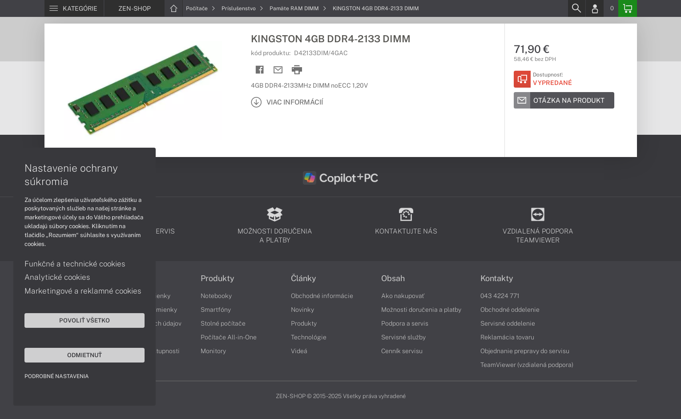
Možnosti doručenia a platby (421, 309)
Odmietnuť (84, 355)
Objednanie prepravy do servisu (524, 351)
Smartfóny (216, 309)
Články (303, 278)
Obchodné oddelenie (510, 309)
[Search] (576, 8)
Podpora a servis (404, 323)
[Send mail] (278, 70)
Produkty (217, 278)
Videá (299, 351)
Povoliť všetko (84, 320)
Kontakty (496, 278)
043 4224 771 (500, 295)
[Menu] (74, 8)
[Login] (595, 8)
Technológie (308, 337)
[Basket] (627, 8)
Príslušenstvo (242, 8)
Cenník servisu (402, 351)
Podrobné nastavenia (56, 376)
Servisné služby (403, 337)
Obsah (393, 278)
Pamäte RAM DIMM (298, 8)
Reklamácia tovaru (507, 337)
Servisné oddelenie (507, 323)
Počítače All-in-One (229, 337)
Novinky (302, 309)
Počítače (200, 8)
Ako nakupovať (402, 295)
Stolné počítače (223, 323)
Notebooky (216, 295)
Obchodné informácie (322, 295)
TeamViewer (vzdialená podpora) (526, 364)
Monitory (213, 351)
